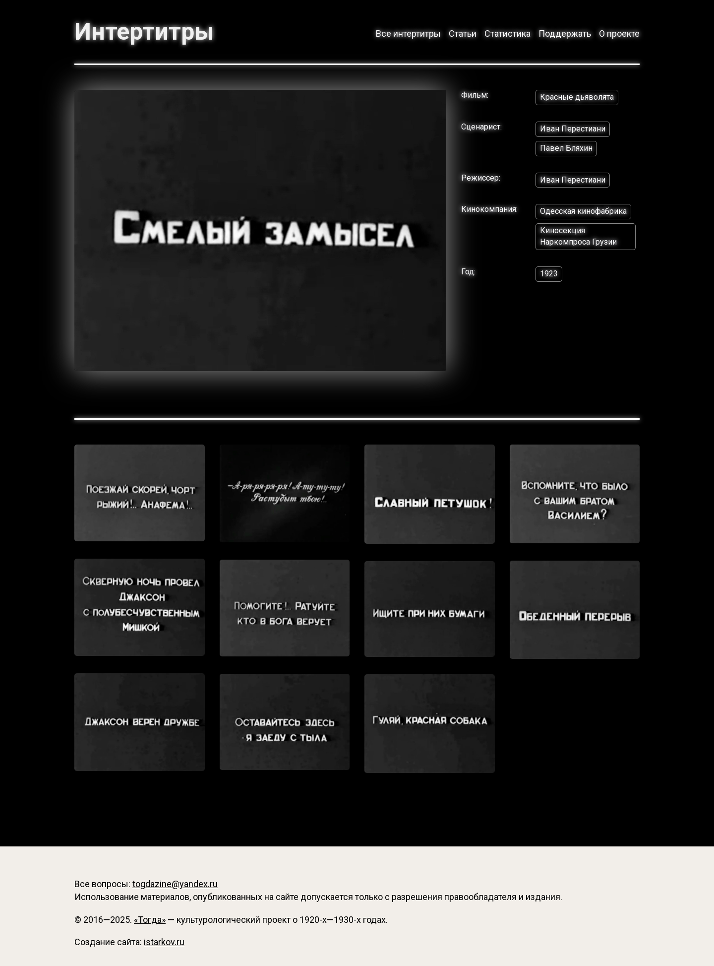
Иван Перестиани (572, 128)
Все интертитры (408, 33)
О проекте (619, 33)
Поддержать (564, 33)
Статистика (507, 33)
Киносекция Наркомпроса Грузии (578, 236)
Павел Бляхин (566, 148)
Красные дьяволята (577, 97)
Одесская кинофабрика (583, 211)
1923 (549, 273)
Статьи (462, 33)
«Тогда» (150, 919)
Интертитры (144, 32)
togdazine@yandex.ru (175, 884)
